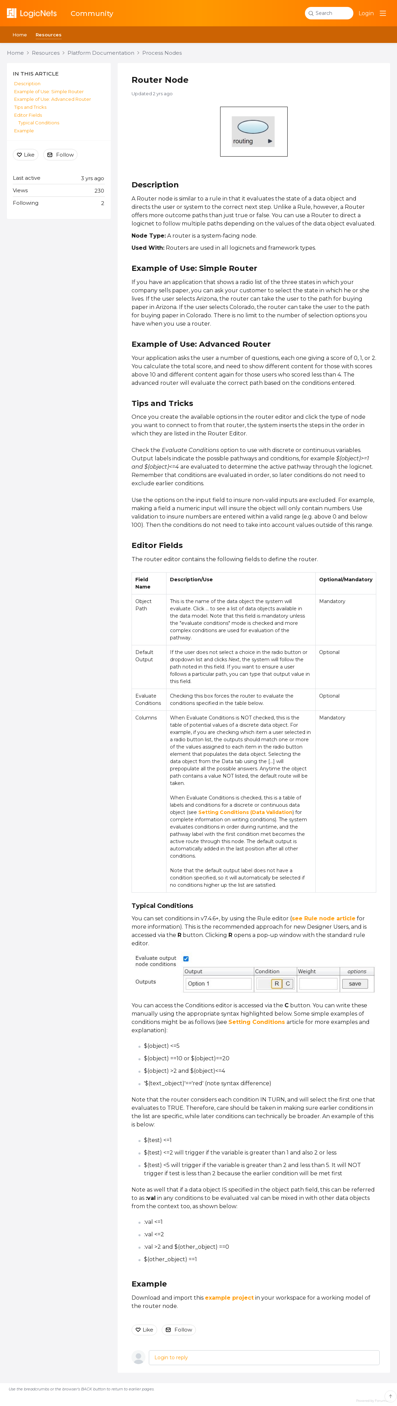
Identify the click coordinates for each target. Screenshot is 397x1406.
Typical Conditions (38, 122)
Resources (49, 34)
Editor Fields (157, 545)
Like (148, 1329)
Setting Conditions (257, 1022)
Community (92, 13)
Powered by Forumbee (374, 1401)
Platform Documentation (100, 53)
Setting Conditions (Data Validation (245, 812)
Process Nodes (162, 53)
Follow (183, 1329)
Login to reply (171, 1357)
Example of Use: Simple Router (194, 268)
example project (229, 1297)
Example (149, 1284)
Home (19, 34)
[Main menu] (383, 13)
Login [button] (366, 13)
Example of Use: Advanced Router (201, 344)
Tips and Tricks (30, 107)
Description (155, 184)
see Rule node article (323, 918)
